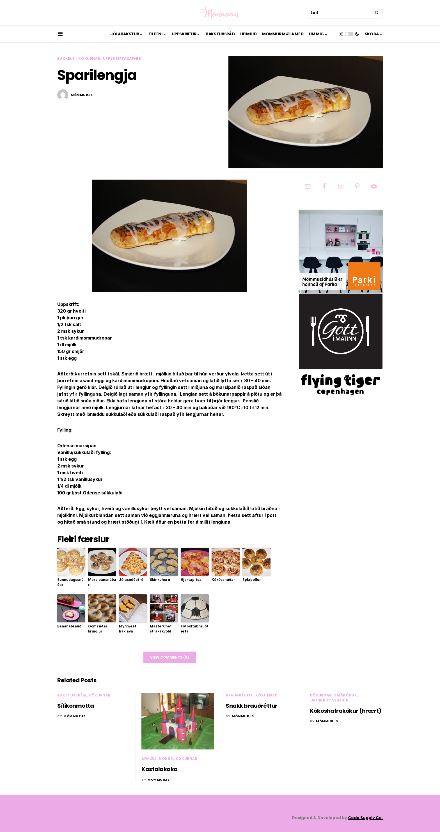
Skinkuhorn (160, 579)
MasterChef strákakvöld (161, 628)
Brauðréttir (239, 695)
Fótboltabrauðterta (194, 628)
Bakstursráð (71, 695)
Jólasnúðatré (131, 579)
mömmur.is (82, 95)
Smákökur (345, 695)
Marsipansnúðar (102, 582)
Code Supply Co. (365, 817)
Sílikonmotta (75, 706)
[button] (60, 34)
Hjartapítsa (191, 579)
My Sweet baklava (127, 628)
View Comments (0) (169, 657)
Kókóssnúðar (223, 579)
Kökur (166, 758)
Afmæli (149, 758)
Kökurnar (89, 58)
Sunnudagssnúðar (70, 582)
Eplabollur (251, 579)
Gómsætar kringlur (97, 628)
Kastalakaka (159, 769)
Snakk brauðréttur (252, 706)
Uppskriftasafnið (122, 58)
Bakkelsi (66, 58)
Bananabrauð (69, 626)
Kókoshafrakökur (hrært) (345, 711)
